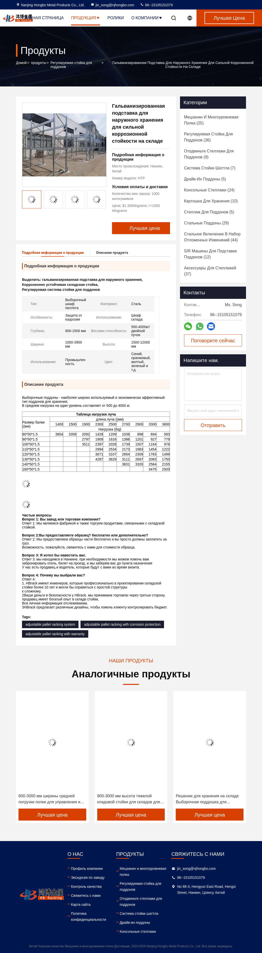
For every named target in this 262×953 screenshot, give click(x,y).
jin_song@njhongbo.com (112, 5)
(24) (209, 190)
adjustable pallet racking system (50, 624)
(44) (212, 237)
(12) (210, 254)
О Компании (146, 18)
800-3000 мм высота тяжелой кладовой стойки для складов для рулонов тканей (128, 799)
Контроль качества (86, 887)
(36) (208, 137)
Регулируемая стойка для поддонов (71, 65)
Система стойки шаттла (139, 914)
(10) (211, 201)
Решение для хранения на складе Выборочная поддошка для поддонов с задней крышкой (207, 799)
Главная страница (43, 18)
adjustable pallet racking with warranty (55, 634)
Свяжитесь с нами (85, 896)
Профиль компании (87, 869)
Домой (21, 63)
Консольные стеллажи (138, 932)
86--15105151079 (156, 5)
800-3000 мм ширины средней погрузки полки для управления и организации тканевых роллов (49, 799)
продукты (38, 63)
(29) (206, 223)
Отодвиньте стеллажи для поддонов (141, 902)
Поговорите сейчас (213, 340)
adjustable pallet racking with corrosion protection (122, 624)
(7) (210, 168)
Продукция (85, 18)
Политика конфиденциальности (88, 917)
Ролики (116, 18)
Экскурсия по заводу (87, 878)
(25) (211, 120)
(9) (209, 154)
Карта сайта (80, 905)
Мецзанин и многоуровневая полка (143, 872)
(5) (205, 179)
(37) (210, 271)
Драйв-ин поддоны (135, 923)
